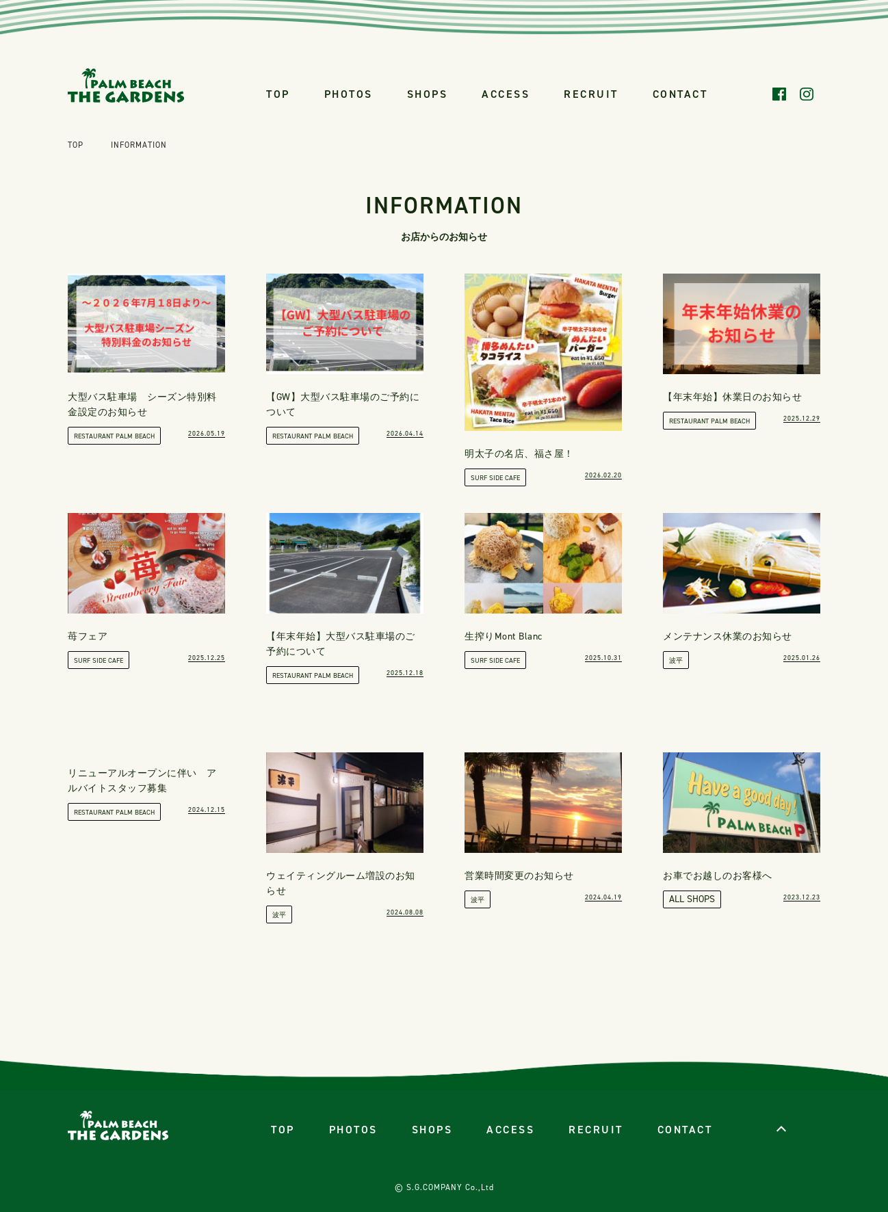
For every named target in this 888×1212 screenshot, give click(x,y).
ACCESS (506, 94)
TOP (278, 94)
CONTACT (680, 94)
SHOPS (427, 94)
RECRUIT (591, 94)
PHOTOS (348, 94)
